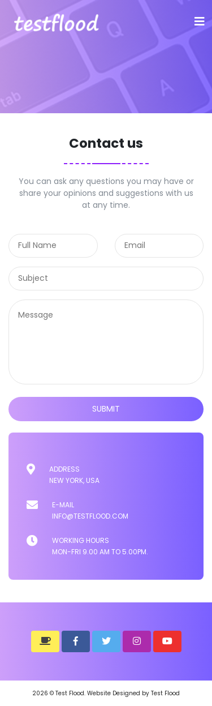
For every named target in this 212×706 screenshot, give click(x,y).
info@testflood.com (90, 516)
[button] (45, 641)
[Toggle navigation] (199, 21)
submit (106, 408)
